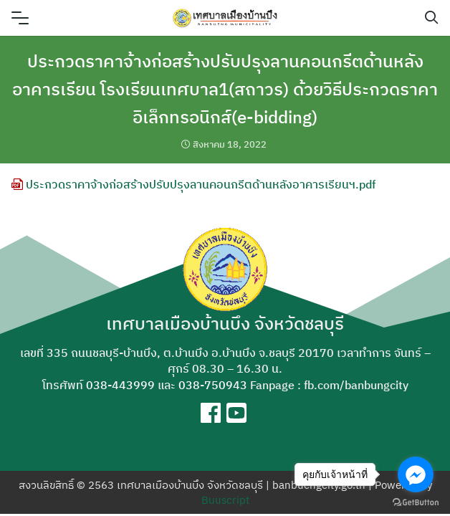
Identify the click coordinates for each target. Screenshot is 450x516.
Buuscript (225, 500)
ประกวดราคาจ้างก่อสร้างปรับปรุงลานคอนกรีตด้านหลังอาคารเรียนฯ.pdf (193, 184)
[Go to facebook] (416, 474)
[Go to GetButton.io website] (416, 501)
